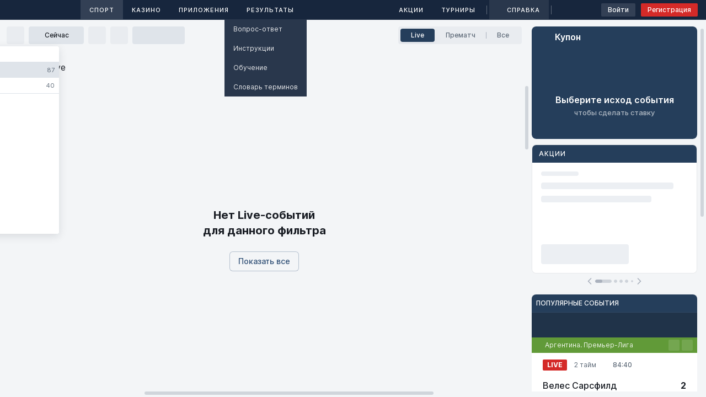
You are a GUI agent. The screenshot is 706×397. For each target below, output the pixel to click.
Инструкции (253, 48)
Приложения (204, 10)
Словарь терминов (265, 87)
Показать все (264, 261)
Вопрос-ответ (257, 29)
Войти (618, 10)
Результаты (270, 10)
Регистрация (669, 10)
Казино (146, 10)
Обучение (250, 67)
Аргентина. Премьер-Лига (589, 345)
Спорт (101, 10)
